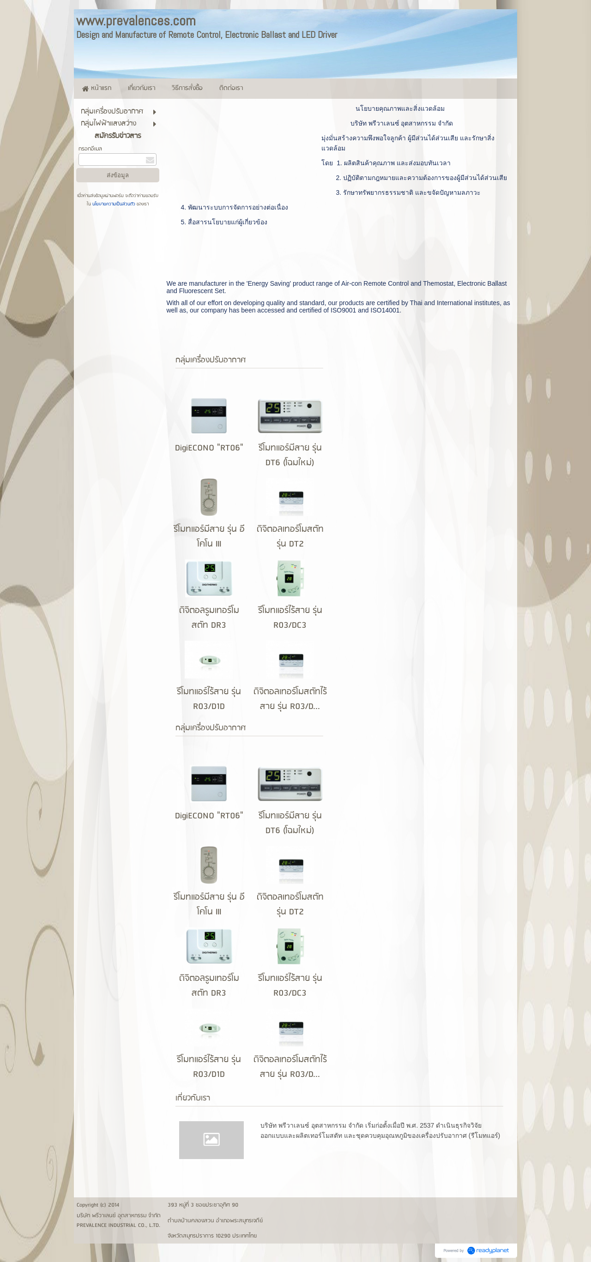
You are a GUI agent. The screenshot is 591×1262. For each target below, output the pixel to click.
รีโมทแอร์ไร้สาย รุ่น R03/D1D (209, 699)
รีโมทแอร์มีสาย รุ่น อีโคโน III (209, 537)
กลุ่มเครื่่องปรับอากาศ (210, 360)
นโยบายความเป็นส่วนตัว (114, 204)
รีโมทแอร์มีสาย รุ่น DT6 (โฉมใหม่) (290, 455)
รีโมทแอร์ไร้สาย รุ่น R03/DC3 (290, 618)
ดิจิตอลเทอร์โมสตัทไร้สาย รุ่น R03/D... (290, 699)
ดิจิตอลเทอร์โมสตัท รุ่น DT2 (290, 537)
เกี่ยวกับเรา (192, 1098)
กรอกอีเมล (90, 149)
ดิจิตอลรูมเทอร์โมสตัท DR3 (209, 618)
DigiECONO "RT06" (209, 448)
